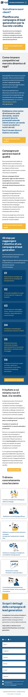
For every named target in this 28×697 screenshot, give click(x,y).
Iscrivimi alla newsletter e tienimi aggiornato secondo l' (14, 682)
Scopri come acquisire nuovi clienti (13, 47)
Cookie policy (18, 693)
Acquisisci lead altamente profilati (12, 140)
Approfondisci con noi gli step (14, 380)
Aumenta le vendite (14, 470)
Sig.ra (5, 639)
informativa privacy (8, 682)
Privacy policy (11, 693)
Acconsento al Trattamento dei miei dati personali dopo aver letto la (13, 684)
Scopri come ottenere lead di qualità (13, 226)
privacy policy (13, 685)
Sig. (10, 639)
